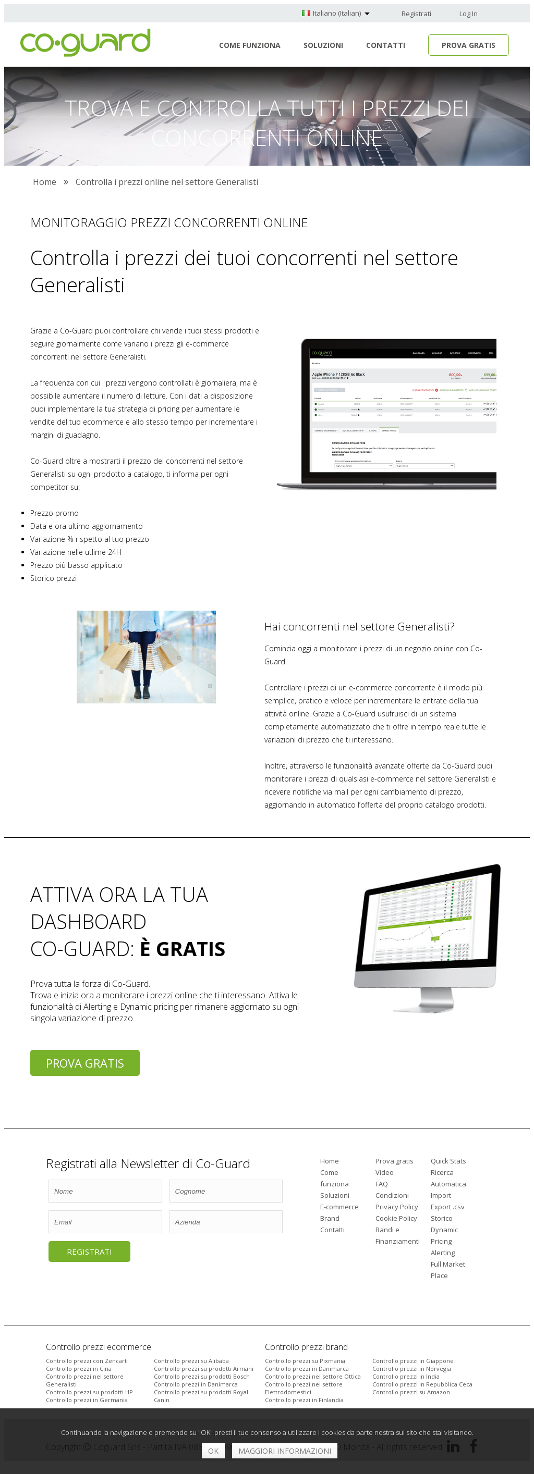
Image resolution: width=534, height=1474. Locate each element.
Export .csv (448, 1206)
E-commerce (339, 1206)
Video (384, 1172)
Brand (329, 1218)
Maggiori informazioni (284, 1451)
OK (213, 1451)
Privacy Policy (396, 1206)
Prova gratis (85, 1063)
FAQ (381, 1183)
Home (329, 1161)
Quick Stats (448, 1161)
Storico (442, 1218)
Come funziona (250, 45)
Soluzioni (323, 45)
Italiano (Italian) (337, 13)
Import (441, 1195)
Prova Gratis (468, 45)
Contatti (385, 45)
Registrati (416, 13)
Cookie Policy (396, 1218)
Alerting (443, 1252)
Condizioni (392, 1195)
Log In (468, 13)
